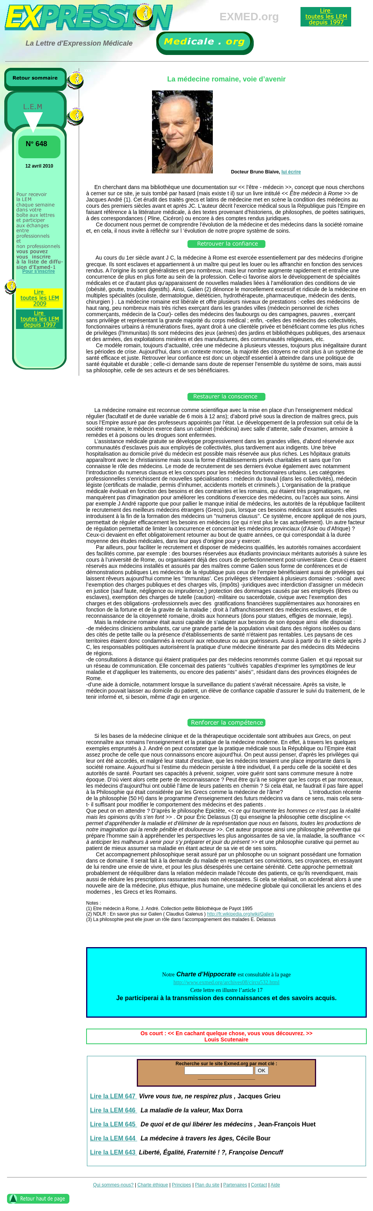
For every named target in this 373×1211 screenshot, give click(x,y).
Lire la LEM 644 (113, 1138)
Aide (275, 1185)
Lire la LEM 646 (113, 1110)
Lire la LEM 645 (113, 1124)
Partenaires (235, 1185)
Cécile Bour (253, 1138)
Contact (259, 1185)
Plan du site (207, 1185)
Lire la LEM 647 (113, 1096)
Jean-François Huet (286, 1124)
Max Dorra (227, 1110)
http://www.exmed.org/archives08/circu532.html (226, 982)
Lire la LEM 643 (113, 1152)
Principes (181, 1185)
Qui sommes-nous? (113, 1185)
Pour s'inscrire (38, 271)
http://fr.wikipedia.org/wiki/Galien (240, 914)
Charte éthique (152, 1185)
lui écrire (291, 172)
